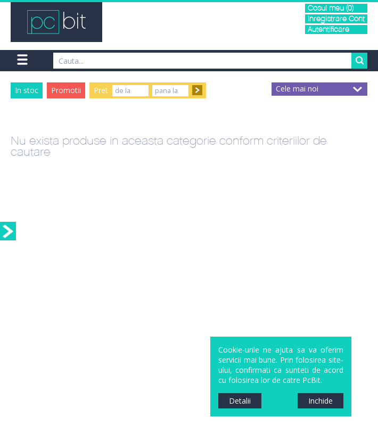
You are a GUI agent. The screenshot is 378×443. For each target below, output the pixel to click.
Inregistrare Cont (336, 18)
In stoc (26, 90)
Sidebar (8, 231)
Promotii (66, 90)
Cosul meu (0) (331, 8)
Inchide (320, 401)
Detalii (240, 401)
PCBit (56, 22)
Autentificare (328, 29)
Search (359, 61)
